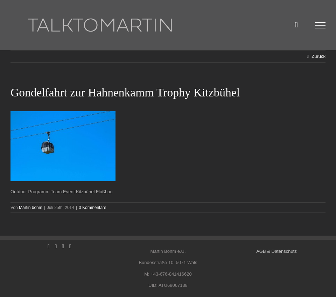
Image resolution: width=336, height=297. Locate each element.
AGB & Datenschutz (276, 251)
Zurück (319, 56)
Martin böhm (30, 207)
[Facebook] (49, 246)
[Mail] (70, 246)
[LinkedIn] (56, 246)
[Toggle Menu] (320, 25)
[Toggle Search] (296, 24)
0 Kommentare (92, 207)
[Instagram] (63, 246)
